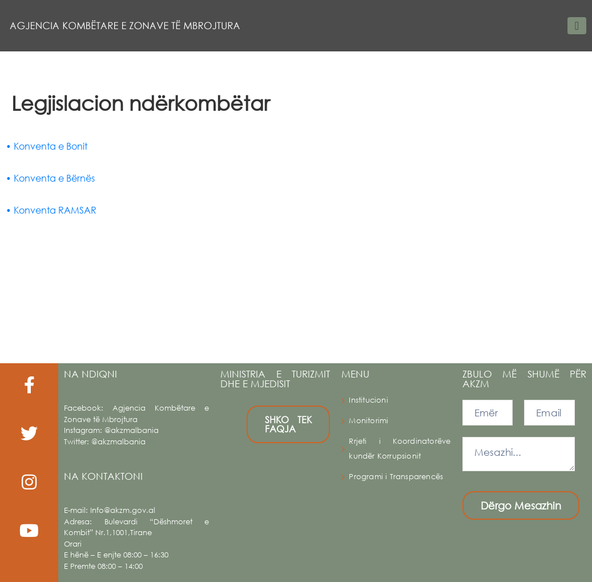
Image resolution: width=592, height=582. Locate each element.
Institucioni (368, 400)
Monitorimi (368, 421)
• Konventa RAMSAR (51, 210)
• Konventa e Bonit (46, 146)
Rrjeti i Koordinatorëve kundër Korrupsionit (399, 448)
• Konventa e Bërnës (50, 178)
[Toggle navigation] (576, 25)
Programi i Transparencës (396, 476)
